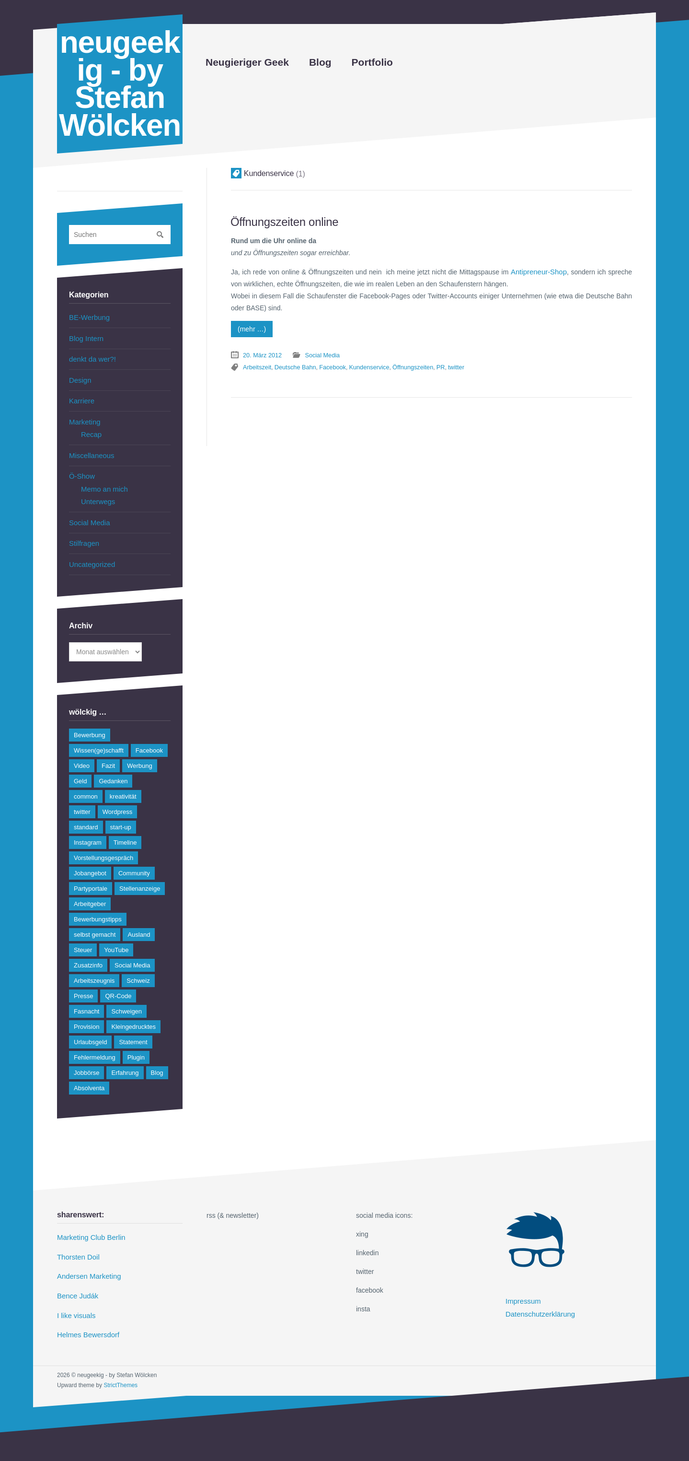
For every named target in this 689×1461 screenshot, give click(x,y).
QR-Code (118, 985)
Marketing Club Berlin (89, 1226)
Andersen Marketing (87, 1263)
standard (86, 816)
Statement (133, 1031)
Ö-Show (81, 469)
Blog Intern (85, 337)
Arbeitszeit (369, 353)
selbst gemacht (94, 923)
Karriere (81, 397)
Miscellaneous (90, 449)
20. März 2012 (261, 353)
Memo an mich (103, 481)
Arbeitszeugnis (94, 969)
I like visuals (75, 1301)
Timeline (125, 831)
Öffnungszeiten (517, 353)
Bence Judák (76, 1282)
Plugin (136, 1046)
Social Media (318, 353)
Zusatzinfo (88, 954)
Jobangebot (90, 862)
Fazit (108, 754)
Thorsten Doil (77, 1245)
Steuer (83, 939)
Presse (83, 985)
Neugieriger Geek (247, 62)
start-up (120, 816)
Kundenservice (475, 353)
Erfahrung (124, 1061)
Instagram (88, 831)
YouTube (116, 939)
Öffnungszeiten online (281, 221)
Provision (86, 1015)
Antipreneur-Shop (540, 270)
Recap (90, 429)
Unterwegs (97, 493)
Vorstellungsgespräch (103, 846)
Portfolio (372, 62)
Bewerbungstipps (98, 908)
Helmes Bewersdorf (86, 1319)
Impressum (522, 1290)
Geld (80, 770)
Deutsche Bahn (406, 353)
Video (82, 754)
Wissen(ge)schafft (99, 739)
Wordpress (118, 800)
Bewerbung (89, 724)
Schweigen (126, 1000)
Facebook (440, 353)
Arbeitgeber (90, 892)
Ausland (138, 923)
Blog (320, 62)
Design (79, 377)
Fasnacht (86, 1000)
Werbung (139, 754)
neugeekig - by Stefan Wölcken (120, 84)
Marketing (83, 417)
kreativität (123, 785)
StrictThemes (120, 1369)
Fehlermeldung (94, 1046)
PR (543, 353)
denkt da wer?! (91, 357)
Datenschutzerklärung (538, 1301)
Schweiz (137, 969)
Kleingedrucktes (133, 1015)
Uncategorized (90, 553)
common (86, 785)
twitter (557, 353)
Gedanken (113, 770)
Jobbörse (86, 1061)
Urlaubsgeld (90, 1031)
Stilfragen (83, 533)
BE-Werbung (88, 317)
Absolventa (89, 1077)
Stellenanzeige (139, 877)
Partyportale (90, 877)
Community (134, 862)
